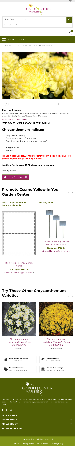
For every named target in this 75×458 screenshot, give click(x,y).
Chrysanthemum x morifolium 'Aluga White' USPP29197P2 (19, 355)
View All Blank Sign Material (18, 285)
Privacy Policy (28, 456)
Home (4, 45)
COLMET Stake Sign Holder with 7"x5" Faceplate (56, 255)
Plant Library (14, 45)
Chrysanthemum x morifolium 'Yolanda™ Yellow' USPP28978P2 (56, 355)
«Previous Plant (8, 132)
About (16, 456)
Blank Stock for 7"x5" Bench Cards (19, 277)
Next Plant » (22, 132)
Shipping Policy (56, 456)
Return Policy (42, 456)
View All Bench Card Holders (56, 264)
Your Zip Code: (9, 183)
